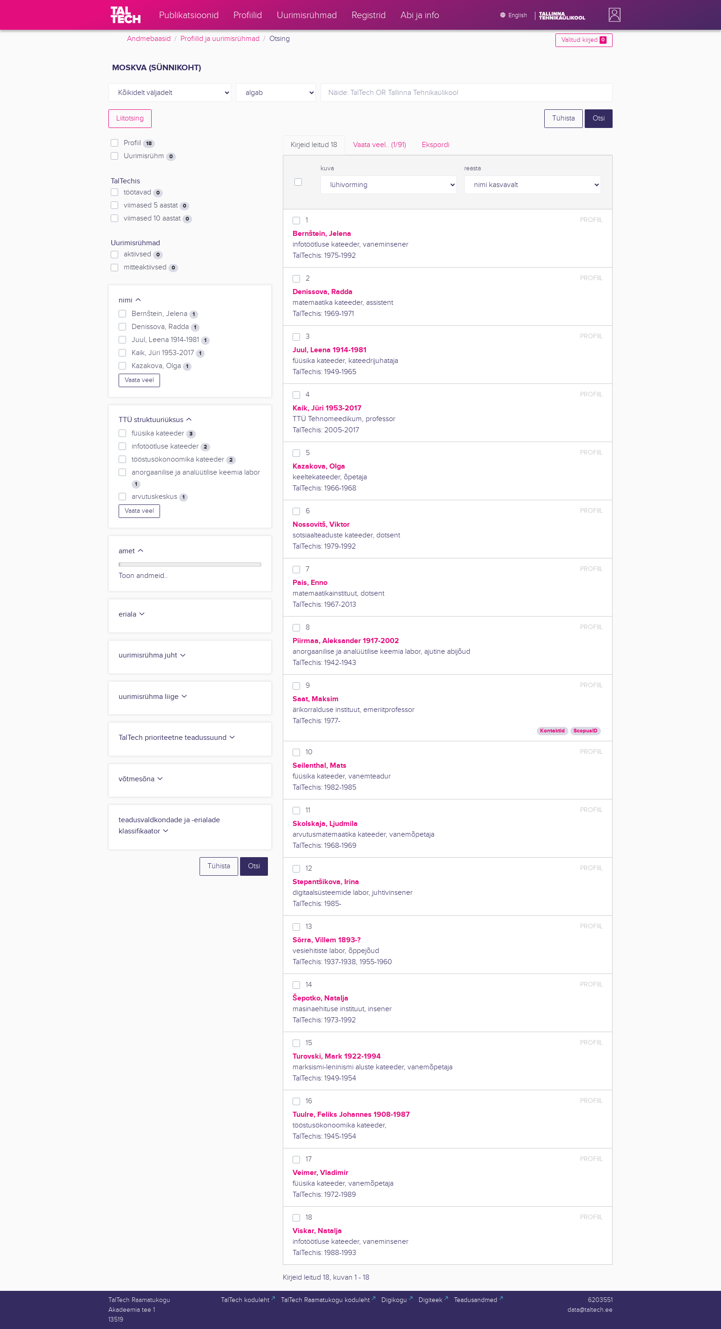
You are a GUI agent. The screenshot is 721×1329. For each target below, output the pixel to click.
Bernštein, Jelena (165, 314)
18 (309, 1217)
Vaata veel (139, 380)
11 (308, 810)
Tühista (563, 118)
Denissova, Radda (166, 327)
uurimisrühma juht (153, 655)
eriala (132, 614)
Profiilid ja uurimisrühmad (220, 38)
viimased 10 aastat (158, 218)
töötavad (143, 192)
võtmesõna (141, 779)
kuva (327, 168)
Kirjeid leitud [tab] (314, 145)
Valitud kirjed (584, 40)
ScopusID (586, 730)
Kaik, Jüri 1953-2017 (168, 353)
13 (309, 926)
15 (309, 1043)
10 (309, 752)
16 (309, 1101)
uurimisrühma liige (153, 696)
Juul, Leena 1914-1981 (171, 340)
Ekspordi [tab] (435, 145)
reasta (472, 168)
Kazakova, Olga (162, 366)
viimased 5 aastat (156, 205)
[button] (612, 15)
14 (309, 984)
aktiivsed (143, 254)
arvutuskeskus (160, 497)
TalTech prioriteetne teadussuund (177, 737)
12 (309, 868)
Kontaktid (552, 730)
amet (131, 551)
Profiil (139, 143)
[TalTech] (125, 15)
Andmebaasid (149, 38)
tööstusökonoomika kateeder (184, 459)
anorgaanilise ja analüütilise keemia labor (196, 478)
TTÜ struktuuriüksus (156, 420)
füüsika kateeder (164, 433)
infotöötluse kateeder (171, 446)
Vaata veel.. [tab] (379, 145)
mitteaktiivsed (151, 267)
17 (309, 1159)
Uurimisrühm (150, 156)
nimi (130, 300)
